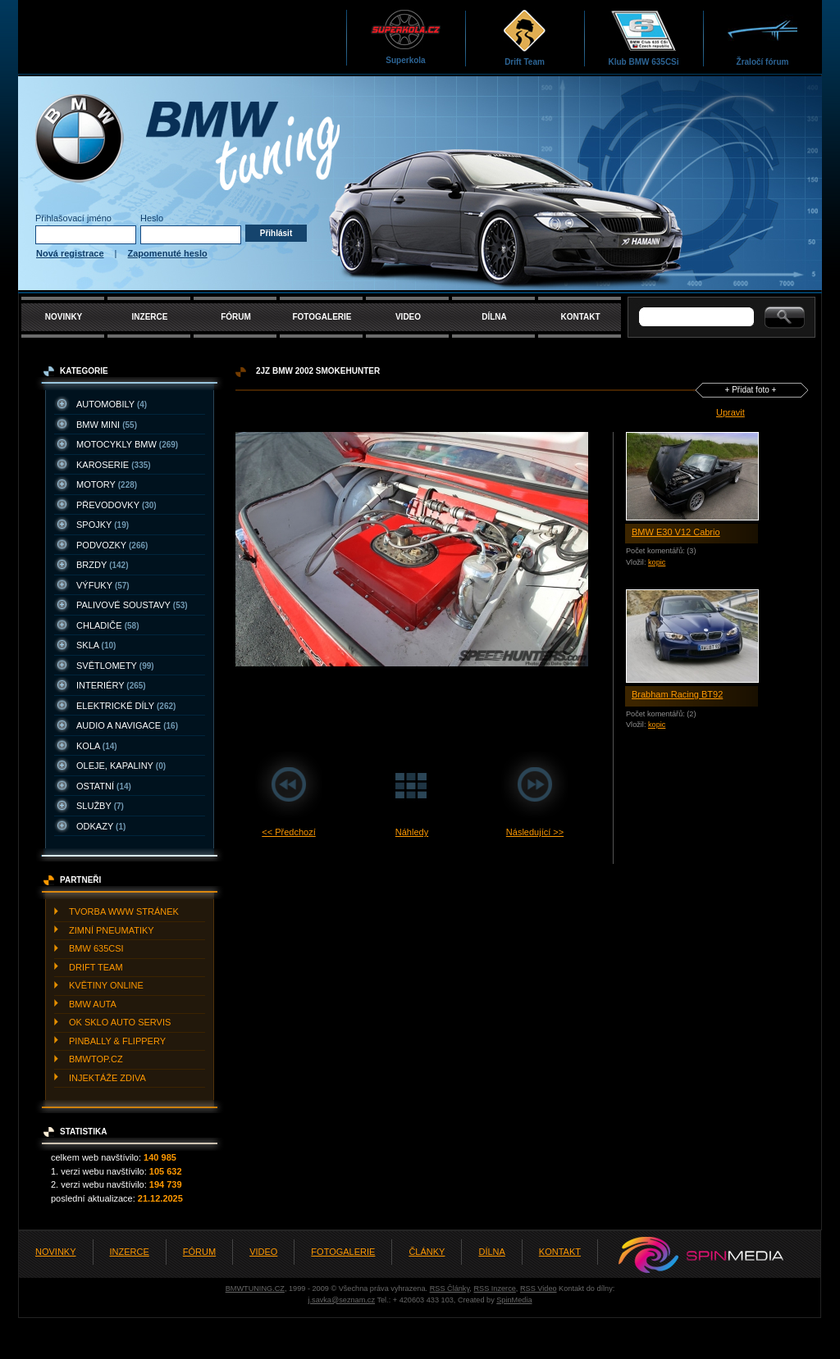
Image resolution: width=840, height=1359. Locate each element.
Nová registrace (70, 253)
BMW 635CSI (96, 948)
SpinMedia (514, 1300)
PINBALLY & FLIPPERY (117, 1041)
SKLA (96, 645)
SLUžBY (100, 806)
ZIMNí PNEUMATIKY (111, 930)
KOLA (96, 746)
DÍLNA (494, 316)
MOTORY (106, 484)
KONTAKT (580, 316)
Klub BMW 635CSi (643, 37)
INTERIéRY (111, 685)
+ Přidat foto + (751, 389)
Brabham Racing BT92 (677, 694)
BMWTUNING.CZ (255, 1288)
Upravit (730, 412)
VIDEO (408, 316)
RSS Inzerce (494, 1288)
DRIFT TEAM (96, 967)
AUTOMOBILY (111, 404)
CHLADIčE (107, 625)
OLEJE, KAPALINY (121, 765)
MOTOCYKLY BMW (127, 444)
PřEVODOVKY (116, 505)
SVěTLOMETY (115, 665)
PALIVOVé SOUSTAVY (132, 605)
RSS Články (450, 1288)
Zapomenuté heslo (168, 253)
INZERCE (150, 316)
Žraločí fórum (762, 37)
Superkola (406, 36)
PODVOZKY (112, 545)
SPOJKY (102, 525)
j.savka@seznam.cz (341, 1300)
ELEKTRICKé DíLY (126, 706)
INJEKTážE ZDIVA (107, 1078)
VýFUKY (103, 585)
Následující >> (535, 832)
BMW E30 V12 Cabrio (676, 532)
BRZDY (102, 565)
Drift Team (524, 37)
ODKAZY (101, 826)
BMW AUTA (92, 1004)
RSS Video (538, 1288)
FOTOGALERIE (321, 316)
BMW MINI (106, 425)
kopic (656, 562)
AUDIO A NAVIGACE (127, 725)
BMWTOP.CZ (96, 1059)
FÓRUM (236, 316)
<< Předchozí (288, 832)
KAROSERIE (113, 465)
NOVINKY (64, 316)
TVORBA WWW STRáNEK (124, 911)
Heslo (151, 218)
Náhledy (411, 832)
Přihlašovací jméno (73, 218)
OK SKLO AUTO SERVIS (120, 1022)
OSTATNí (103, 786)
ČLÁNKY (427, 1252)
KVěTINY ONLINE (106, 985)
